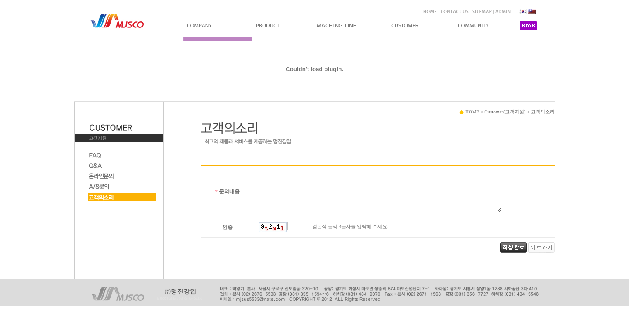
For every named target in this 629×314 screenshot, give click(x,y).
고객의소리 (543, 111)
